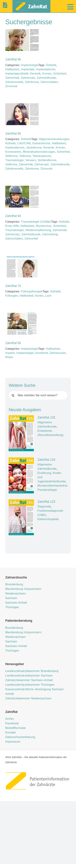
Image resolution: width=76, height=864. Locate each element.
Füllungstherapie (31, 291)
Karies (39, 295)
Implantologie (29, 65)
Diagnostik (44, 506)
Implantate (27, 69)
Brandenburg (14, 584)
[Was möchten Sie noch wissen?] (38, 395)
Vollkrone (11, 164)
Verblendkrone (47, 160)
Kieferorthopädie (48, 519)
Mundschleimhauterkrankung (56, 485)
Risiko (9, 357)
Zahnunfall (31, 238)
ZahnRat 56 (13, 343)
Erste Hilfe (12, 225)
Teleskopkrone (41, 155)
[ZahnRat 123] (21, 517)
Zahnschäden (49, 81)
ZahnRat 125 (46, 417)
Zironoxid (11, 86)
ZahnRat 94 (13, 216)
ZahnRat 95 (13, 133)
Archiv (9, 718)
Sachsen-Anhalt (16, 602)
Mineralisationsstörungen (39, 151)
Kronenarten (13, 151)
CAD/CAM (24, 143)
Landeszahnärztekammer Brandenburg (31, 671)
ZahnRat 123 (46, 501)
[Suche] (13, 395)
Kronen (47, 73)
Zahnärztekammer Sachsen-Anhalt (29, 680)
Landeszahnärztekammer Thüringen (30, 684)
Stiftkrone (11, 155)
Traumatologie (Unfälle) (36, 221)
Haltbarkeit (12, 69)
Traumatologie (14, 160)
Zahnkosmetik (14, 81)
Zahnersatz (28, 77)
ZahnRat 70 (13, 286)
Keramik (35, 73)
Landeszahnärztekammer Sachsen (29, 675)
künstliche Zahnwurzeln (50, 352)
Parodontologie (47, 489)
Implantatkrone (45, 69)
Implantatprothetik (16, 73)
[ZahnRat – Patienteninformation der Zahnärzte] (38, 773)
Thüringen (12, 607)
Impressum (12, 741)
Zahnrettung (50, 234)
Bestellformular (15, 728)
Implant (10, 352)
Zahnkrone (32, 81)
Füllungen (11, 295)
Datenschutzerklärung (20, 737)
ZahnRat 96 (13, 59)
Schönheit (59, 73)
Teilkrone (25, 155)
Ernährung (44, 472)
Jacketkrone (34, 147)
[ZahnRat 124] (21, 475)
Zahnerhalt (12, 77)
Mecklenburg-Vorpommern (23, 589)
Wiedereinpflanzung (38, 230)
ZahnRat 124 (46, 459)
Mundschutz (44, 225)
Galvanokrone (41, 143)
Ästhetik (51, 65)
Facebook (12, 723)
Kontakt (10, 732)
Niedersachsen (15, 593)
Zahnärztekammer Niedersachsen (28, 698)
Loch (48, 295)
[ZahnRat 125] (21, 433)
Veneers (30, 160)
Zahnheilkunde (46, 77)
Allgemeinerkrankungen (54, 139)
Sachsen (11, 598)
